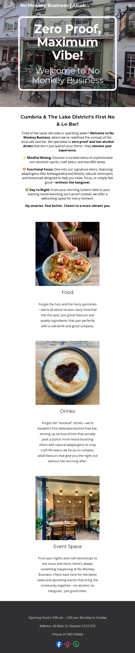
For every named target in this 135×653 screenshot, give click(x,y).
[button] (4, 5)
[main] (67, 53)
